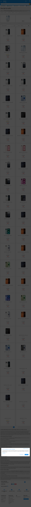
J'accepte (26, 454)
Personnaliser (21, 454)
